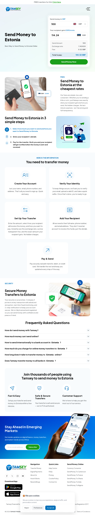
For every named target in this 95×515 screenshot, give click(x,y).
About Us (33, 475)
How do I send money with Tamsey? (21, 330)
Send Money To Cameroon (76, 472)
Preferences (38, 508)
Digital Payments (36, 472)
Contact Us (53, 482)
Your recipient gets (62, 30)
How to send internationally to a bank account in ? (33, 342)
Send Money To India (74, 482)
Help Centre (53, 468)
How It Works (35, 478)
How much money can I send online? (22, 336)
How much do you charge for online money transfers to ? (36, 348)
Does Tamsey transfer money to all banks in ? (30, 360)
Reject (26, 508)
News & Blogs (35, 482)
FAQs (51, 472)
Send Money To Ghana (75, 478)
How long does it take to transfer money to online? (33, 354)
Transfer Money (35, 468)
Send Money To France (75, 475)
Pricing (51, 475)
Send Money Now (68, 62)
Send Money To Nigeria (75, 485)
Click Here (56, 2)
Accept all (50, 508)
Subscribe (33, 447)
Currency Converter (74, 468)
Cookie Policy (54, 478)
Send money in (57, 19)
